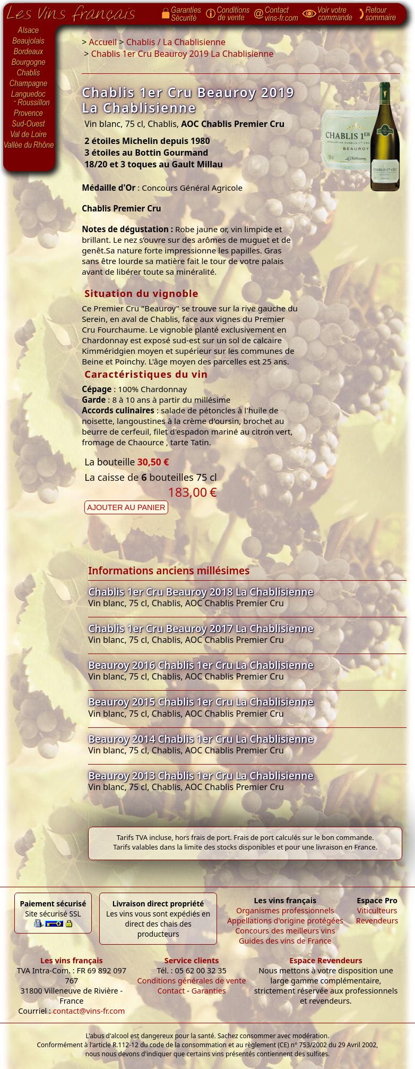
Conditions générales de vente (191, 980)
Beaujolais (29, 41)
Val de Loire (29, 134)
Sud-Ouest (29, 124)
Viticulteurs (377, 910)
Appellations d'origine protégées (285, 920)
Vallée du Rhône (29, 145)
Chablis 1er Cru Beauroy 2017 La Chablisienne (201, 628)
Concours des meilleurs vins (285, 931)
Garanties (209, 991)
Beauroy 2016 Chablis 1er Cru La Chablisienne (201, 665)
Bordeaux (29, 52)
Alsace (29, 30)
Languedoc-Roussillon (29, 98)
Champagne (29, 84)
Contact (171, 991)
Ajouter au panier (126, 507)
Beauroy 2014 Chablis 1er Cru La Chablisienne (201, 739)
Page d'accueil (79, 11)
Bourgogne (29, 62)
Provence (29, 113)
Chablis (29, 73)
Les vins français (71, 960)
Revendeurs (377, 920)
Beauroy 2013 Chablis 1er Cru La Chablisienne (201, 775)
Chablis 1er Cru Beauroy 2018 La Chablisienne (201, 591)
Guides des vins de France (285, 941)
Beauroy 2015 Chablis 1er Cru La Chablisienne (201, 701)
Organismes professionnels (285, 910)
